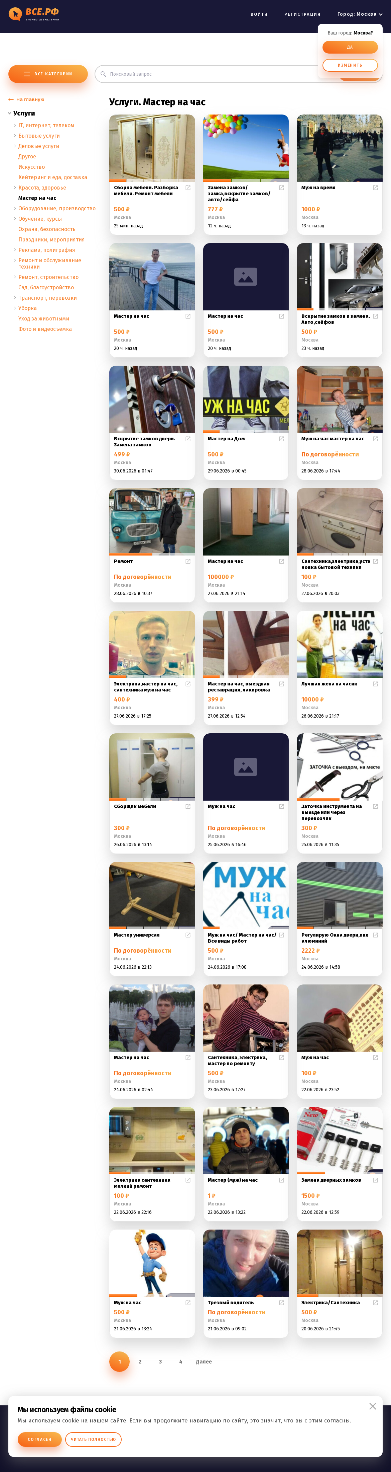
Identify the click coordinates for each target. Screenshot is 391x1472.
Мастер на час (37, 198)
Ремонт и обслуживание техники (49, 263)
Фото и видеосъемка (45, 329)
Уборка (27, 308)
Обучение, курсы (40, 219)
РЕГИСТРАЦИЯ (302, 14)
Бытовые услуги (39, 136)
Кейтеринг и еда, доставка (52, 177)
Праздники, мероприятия (51, 239)
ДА (350, 47)
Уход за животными (43, 318)
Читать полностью (93, 1439)
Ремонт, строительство (48, 277)
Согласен (40, 1439)
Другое (27, 156)
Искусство (31, 167)
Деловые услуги (38, 146)
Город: (357, 14)
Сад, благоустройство (46, 287)
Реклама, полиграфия (46, 250)
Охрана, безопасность (47, 229)
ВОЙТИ (259, 14)
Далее (204, 1361)
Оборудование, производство (57, 208)
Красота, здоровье (42, 188)
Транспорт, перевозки (47, 298)
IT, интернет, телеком (46, 125)
